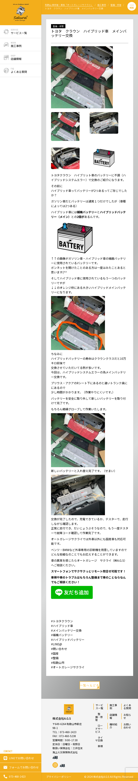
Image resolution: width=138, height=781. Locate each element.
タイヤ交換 (99, 739)
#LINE (55, 644)
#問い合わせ (59, 649)
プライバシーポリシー (58, 776)
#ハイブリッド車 (62, 626)
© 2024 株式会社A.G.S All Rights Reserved (108, 776)
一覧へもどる (89, 685)
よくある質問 (127, 706)
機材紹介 (113, 726)
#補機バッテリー (62, 635)
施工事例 (113, 706)
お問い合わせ (127, 726)
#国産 (55, 653)
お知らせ (127, 716)
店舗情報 (113, 716)
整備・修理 (99, 717)
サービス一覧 (99, 706)
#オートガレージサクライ (67, 667)
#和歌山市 (57, 662)
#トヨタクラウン (62, 621)
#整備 (55, 658)
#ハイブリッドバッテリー (67, 639)
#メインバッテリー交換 (66, 630)
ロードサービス (99, 728)
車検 (99, 746)
